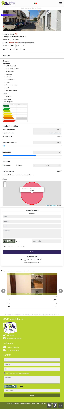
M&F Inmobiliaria (15, 403)
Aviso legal (43, 403)
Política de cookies (35, 403)
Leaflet (47, 205)
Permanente (7, 165)
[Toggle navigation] (60, 3)
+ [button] (4, 183)
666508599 (32, 213)
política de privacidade (21, 246)
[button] (3, 291)
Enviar (32, 252)
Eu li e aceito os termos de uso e (15, 246)
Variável (20, 165)
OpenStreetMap (53, 205)
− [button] (4, 185)
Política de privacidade (25, 403)
